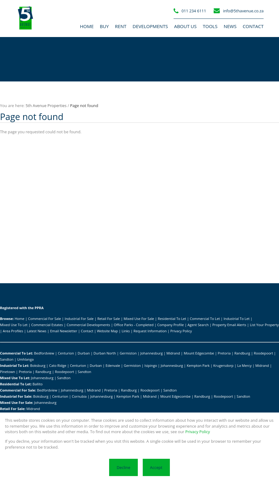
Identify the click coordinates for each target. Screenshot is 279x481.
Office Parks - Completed (134, 324)
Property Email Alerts (229, 324)
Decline (123, 467)
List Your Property (264, 324)
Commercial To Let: (16, 353)
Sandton (7, 359)
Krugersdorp (223, 365)
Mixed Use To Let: (15, 377)
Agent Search (198, 324)
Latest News (36, 331)
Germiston (128, 353)
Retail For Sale (108, 318)
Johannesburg (151, 353)
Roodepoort (263, 353)
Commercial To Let (205, 318)
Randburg (242, 353)
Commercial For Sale (44, 318)
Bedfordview (44, 353)
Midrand (173, 353)
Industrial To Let (236, 318)
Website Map (107, 331)
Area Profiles (13, 331)
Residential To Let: (16, 384)
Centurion (66, 353)
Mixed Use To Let (13, 324)
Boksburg (38, 365)
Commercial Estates (47, 324)
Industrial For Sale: (16, 396)
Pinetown (7, 371)
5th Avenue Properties (46, 105)
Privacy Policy (181, 331)
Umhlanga (25, 359)
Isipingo (151, 365)
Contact (87, 331)
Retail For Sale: (13, 408)
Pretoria (224, 353)
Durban (84, 353)
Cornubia (79, 396)
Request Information (149, 331)
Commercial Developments (88, 324)
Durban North (104, 353)
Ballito (38, 384)
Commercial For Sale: (18, 390)
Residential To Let (172, 318)
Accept (156, 467)
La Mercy (244, 365)
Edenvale (112, 365)
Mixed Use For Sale (139, 318)
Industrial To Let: (14, 365)
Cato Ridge (57, 365)
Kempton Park (198, 365)
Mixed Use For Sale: (16, 402)
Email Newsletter (63, 331)
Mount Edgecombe (199, 353)
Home (19, 318)
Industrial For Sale (79, 318)
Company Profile (170, 324)
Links (125, 331)
